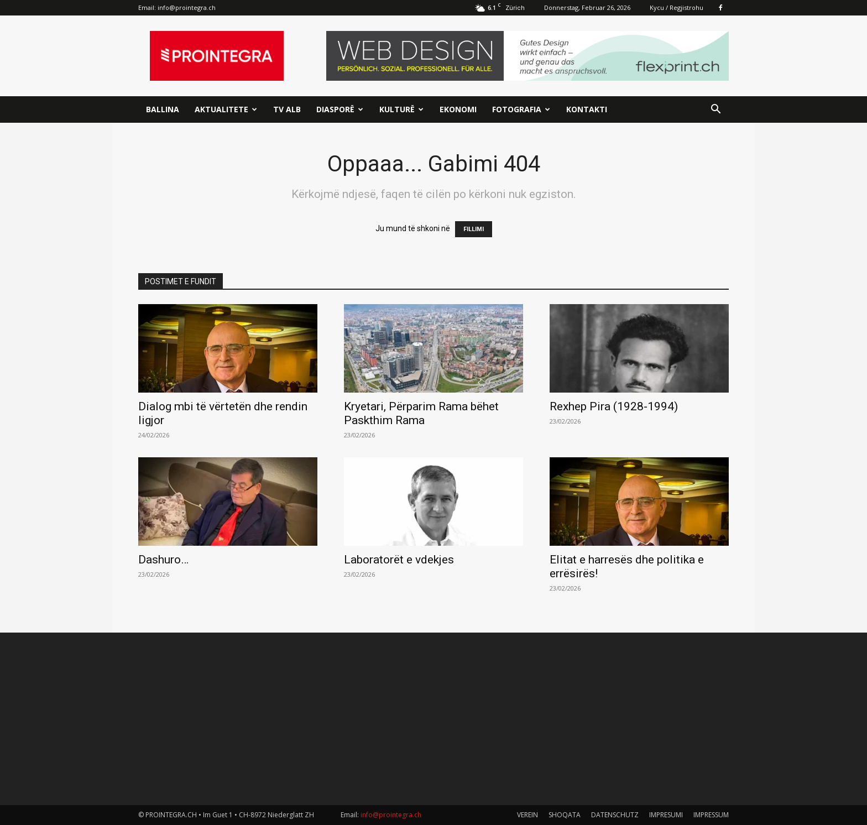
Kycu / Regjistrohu (676, 7)
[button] (715, 110)
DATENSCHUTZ (615, 814)
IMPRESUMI (666, 814)
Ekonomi (458, 109)
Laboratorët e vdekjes (399, 559)
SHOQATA (565, 814)
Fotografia (521, 109)
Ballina (162, 109)
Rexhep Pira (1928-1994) (614, 406)
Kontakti (586, 109)
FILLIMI (473, 229)
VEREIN (527, 814)
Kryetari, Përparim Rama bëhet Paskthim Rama (421, 413)
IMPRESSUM (711, 814)
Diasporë (339, 109)
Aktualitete (226, 109)
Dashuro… (163, 559)
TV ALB (287, 109)
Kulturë (401, 109)
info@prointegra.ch (187, 7)
